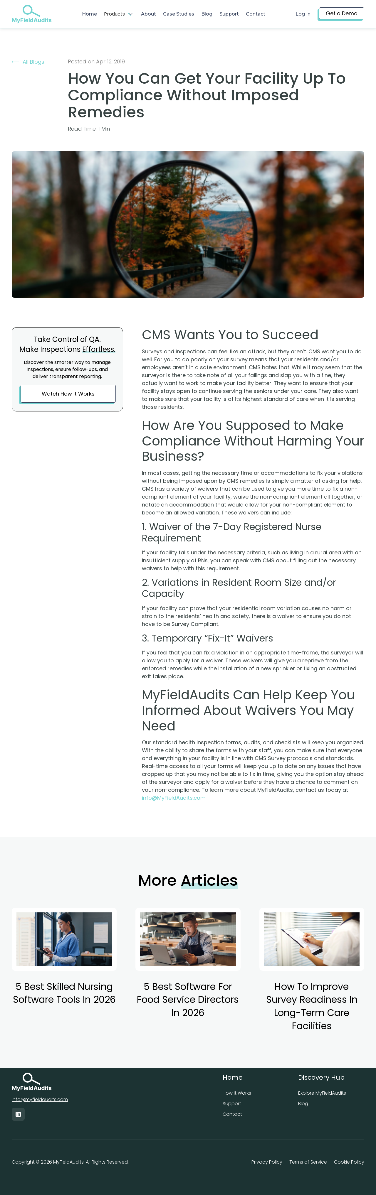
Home (89, 14)
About (148, 14)
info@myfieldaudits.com (40, 1099)
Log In (303, 14)
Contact (255, 14)
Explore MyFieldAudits (322, 1093)
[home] (32, 14)
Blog (206, 14)
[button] (119, 14)
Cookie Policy (349, 1162)
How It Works (237, 1093)
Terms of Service (308, 1162)
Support (229, 14)
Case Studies (178, 14)
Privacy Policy (266, 1162)
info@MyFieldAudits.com (174, 797)
